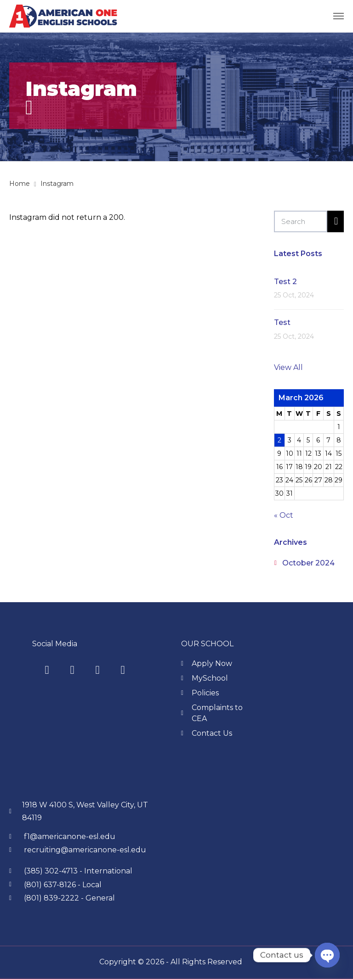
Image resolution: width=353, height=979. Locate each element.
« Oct (283, 515)
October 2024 (308, 563)
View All (288, 367)
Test (282, 322)
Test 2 (285, 281)
